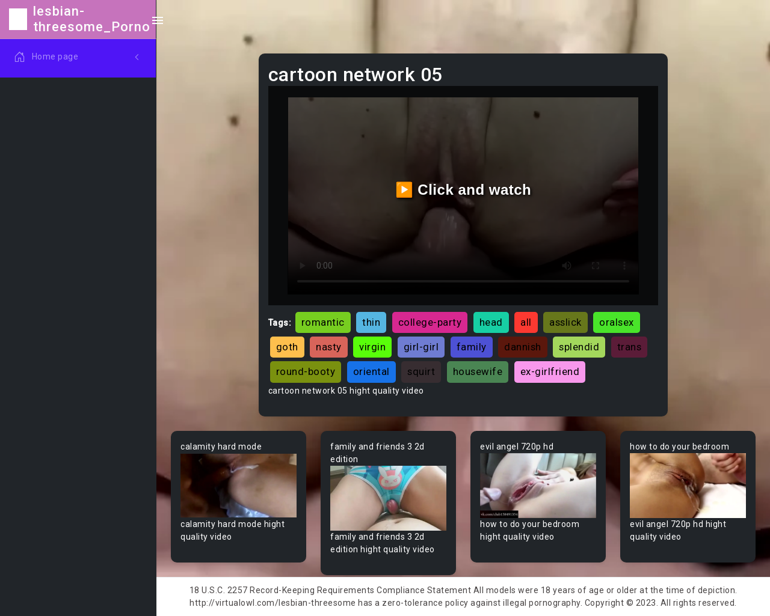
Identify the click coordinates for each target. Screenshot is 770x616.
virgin (372, 347)
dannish (522, 347)
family (472, 347)
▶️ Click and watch (463, 189)
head (491, 322)
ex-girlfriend (550, 371)
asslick (565, 322)
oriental (371, 371)
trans (629, 347)
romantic (323, 322)
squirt (421, 371)
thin (371, 322)
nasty (329, 347)
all (526, 322)
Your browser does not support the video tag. (238, 486)
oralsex (616, 322)
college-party (430, 322)
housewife (478, 371)
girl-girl (421, 347)
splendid (579, 347)
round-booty (306, 371)
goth (287, 347)
